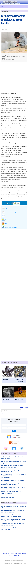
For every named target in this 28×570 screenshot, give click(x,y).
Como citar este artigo (10, 212)
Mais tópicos (24, 407)
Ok (14, 430)
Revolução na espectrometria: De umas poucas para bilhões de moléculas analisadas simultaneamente (13, 476)
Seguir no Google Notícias (11, 227)
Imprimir (7, 208)
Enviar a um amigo (9, 216)
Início (2, 6)
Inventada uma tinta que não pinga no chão (12, 480)
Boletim (12, 553)
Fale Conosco (18, 553)
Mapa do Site (16, 555)
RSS (6, 223)
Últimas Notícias (6, 553)
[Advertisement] (14, 78)
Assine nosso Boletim (10, 219)
